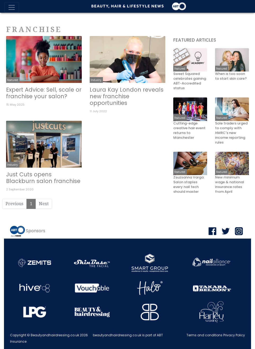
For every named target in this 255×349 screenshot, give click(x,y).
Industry (96, 80)
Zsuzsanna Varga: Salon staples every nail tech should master (188, 184)
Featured (12, 80)
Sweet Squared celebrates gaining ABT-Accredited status (189, 81)
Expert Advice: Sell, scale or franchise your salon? (43, 93)
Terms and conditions (204, 335)
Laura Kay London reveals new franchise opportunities (126, 96)
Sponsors (35, 231)
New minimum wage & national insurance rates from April (229, 184)
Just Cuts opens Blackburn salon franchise (43, 177)
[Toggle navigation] (11, 7)
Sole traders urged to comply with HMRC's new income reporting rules (231, 133)
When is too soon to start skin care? (231, 76)
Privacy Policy (234, 335)
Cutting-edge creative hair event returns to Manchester (189, 130)
